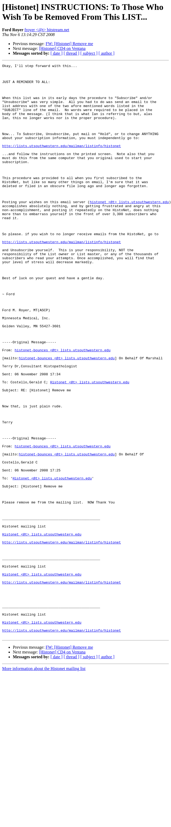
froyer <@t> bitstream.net (47, 29)
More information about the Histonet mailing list (44, 783)
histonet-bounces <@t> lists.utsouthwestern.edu (63, 407)
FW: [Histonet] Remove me (69, 43)
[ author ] (107, 53)
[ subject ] (89, 53)
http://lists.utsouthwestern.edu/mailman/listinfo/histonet (61, 162)
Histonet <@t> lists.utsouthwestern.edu (89, 446)
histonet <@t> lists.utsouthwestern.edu (129, 229)
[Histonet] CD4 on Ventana (62, 48)
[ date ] (56, 53)
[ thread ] (71, 53)
